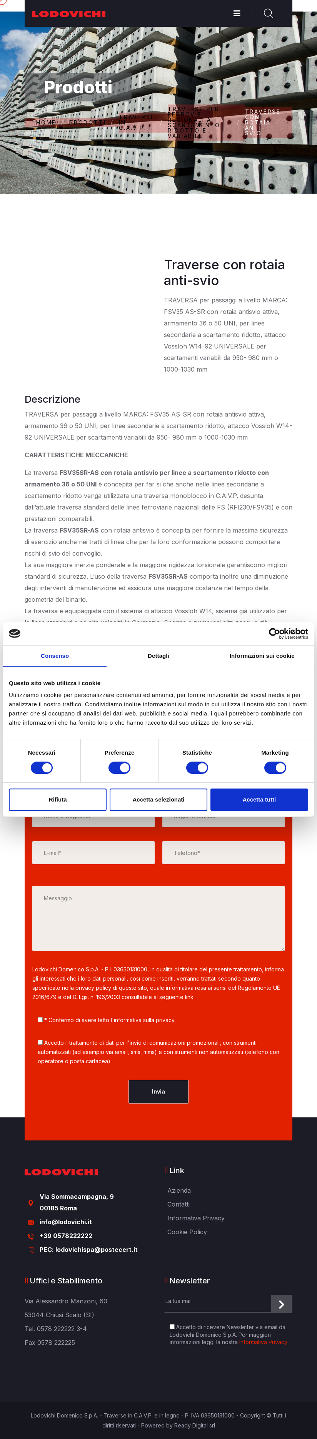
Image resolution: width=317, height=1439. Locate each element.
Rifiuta (58, 799)
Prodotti (87, 122)
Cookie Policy (187, 1232)
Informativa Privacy (196, 1218)
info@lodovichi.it (66, 1222)
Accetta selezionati (158, 799)
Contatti (178, 1204)
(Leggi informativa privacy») (231, 997)
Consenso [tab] (55, 655)
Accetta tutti (259, 799)
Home (46, 122)
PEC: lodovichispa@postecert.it (89, 1249)
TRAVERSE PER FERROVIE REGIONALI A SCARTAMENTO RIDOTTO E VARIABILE (194, 122)
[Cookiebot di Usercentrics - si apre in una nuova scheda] (274, 633)
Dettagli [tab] (158, 655)
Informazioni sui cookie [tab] (262, 655)
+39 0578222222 (66, 1236)
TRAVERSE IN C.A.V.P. (137, 123)
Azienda (179, 1190)
